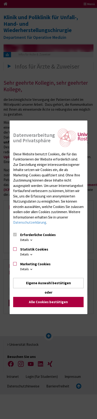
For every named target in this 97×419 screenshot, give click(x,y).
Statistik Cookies (34, 249)
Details (26, 240)
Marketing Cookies (35, 264)
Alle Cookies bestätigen (48, 302)
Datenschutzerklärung (29, 222)
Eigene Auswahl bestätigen (48, 283)
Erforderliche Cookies (38, 234)
